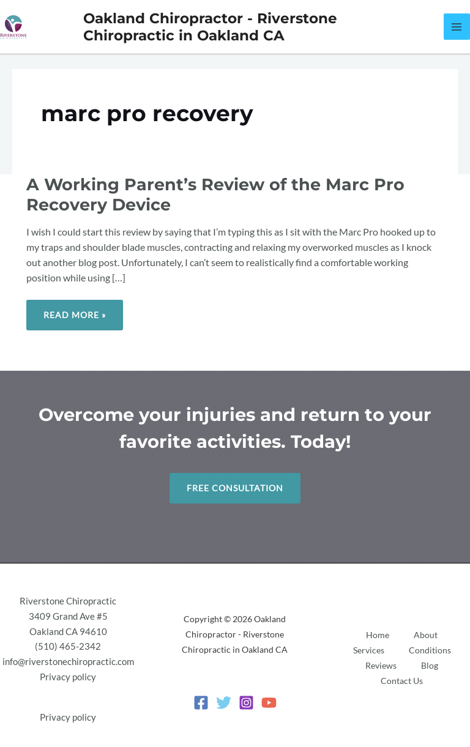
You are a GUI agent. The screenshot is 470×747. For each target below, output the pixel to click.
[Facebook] (201, 702)
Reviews (381, 665)
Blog (429, 665)
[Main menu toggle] (457, 26)
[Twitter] (223, 702)
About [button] (426, 635)
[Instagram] (246, 702)
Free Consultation (235, 488)
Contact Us (402, 680)
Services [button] (368, 650)
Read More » (74, 310)
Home (377, 635)
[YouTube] (269, 702)
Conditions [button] (430, 650)
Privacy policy (68, 677)
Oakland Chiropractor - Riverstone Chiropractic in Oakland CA (210, 27)
